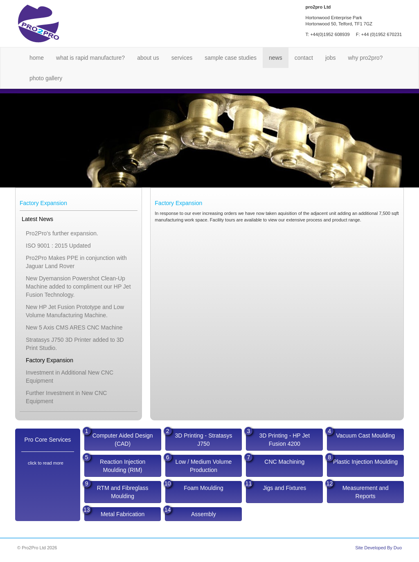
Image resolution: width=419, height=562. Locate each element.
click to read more (45, 462)
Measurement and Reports (357, 490)
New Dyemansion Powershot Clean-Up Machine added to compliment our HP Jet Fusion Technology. (78, 286)
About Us (148, 57)
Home (36, 57)
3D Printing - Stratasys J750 (198, 438)
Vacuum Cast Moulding (361, 434)
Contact (304, 57)
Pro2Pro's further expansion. (62, 233)
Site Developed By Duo (378, 547)
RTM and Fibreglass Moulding (116, 490)
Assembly (190, 512)
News (275, 57)
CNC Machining (275, 460)
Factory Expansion (49, 360)
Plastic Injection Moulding (362, 460)
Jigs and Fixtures (276, 486)
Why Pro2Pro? (365, 57)
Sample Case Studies (231, 57)
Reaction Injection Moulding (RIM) (115, 464)
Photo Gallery (45, 78)
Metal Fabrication (114, 512)
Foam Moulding (194, 486)
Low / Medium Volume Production (198, 464)
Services (181, 57)
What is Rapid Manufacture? (90, 57)
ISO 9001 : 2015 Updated (58, 245)
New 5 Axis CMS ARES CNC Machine (74, 327)
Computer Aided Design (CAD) (118, 438)
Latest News (37, 219)
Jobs (330, 57)
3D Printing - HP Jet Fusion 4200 (278, 438)
